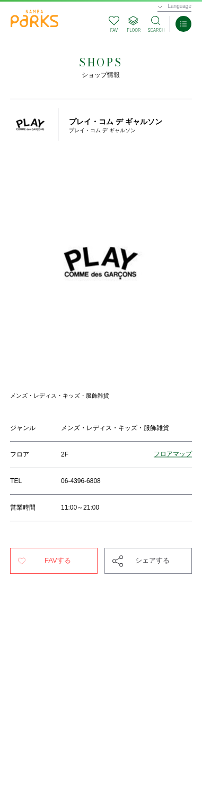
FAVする (58, 560)
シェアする (152, 560)
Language (180, 6)
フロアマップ (173, 454)
